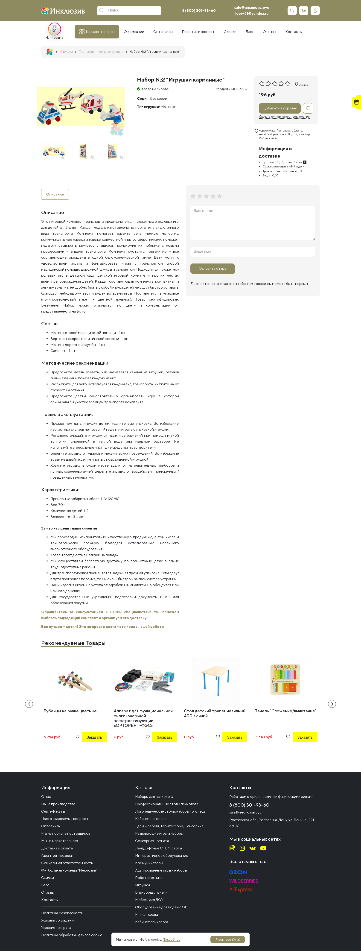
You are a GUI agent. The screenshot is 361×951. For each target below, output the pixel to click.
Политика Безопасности (62, 913)
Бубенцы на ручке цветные (70, 711)
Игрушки (142, 885)
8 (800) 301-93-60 (199, 10)
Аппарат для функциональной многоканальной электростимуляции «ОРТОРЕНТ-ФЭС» (143, 718)
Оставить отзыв (212, 268)
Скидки (47, 877)
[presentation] (29, 704)
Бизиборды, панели (151, 892)
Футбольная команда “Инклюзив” (69, 870)
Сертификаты (53, 811)
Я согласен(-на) (227, 939)
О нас (46, 796)
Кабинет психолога (151, 922)
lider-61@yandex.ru (251, 13)
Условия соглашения (58, 920)
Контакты (49, 900)
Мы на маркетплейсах (59, 841)
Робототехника (149, 877)
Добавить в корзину (280, 108)
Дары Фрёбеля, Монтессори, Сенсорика (169, 826)
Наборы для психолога (154, 796)
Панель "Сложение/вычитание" (285, 711)
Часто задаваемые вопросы (64, 818)
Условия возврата (56, 927)
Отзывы (47, 892)
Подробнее (171, 939)
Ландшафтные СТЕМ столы (158, 848)
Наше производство (58, 804)
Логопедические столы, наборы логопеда (170, 811)
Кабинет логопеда (150, 818)
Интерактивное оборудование (161, 855)
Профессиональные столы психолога (166, 804)
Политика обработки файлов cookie (71, 935)
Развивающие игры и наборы (159, 833)
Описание (55, 194)
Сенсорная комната (152, 841)
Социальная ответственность (67, 863)
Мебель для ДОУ (149, 900)
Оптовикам (51, 826)
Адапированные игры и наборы (161, 870)
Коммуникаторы (149, 863)
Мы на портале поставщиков (65, 833)
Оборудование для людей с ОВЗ (162, 907)
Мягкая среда (146, 914)
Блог (45, 885)
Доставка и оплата (57, 848)
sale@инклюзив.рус (251, 7)
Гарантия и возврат (57, 855)
